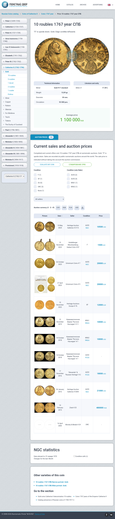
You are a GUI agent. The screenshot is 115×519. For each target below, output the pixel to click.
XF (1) (40, 179)
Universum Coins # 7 (73, 263)
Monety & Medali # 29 (73, 425)
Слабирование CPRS (77, 164)
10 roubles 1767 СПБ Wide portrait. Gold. (51, 486)
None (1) (41, 191)
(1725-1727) (13, 27)
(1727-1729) (11, 33)
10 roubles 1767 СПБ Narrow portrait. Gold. (52, 482)
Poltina (10, 94)
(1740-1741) (14, 48)
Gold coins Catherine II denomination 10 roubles (54, 496)
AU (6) (40, 183)
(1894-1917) (13, 159)
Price (101, 216)
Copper (7, 102)
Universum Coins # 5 (73, 284)
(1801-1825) (13, 136)
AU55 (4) (74, 179)
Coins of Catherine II (30, 14)
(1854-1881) (13, 148)
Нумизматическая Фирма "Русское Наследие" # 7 (73, 339)
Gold (6, 72)
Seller (73, 216)
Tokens (7, 121)
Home (57, 5)
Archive (83, 5)
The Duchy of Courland (12, 125)
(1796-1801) (11, 130)
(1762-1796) (13, 67)
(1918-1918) (13, 165)
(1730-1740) (13, 40)
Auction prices (44, 137)
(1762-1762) (12, 61)
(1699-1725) (11, 21)
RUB (64, 207)
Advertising (98, 5)
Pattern (7, 106)
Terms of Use (40, 514)
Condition (87, 216)
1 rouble (11, 91)
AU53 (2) (74, 175)
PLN (70, 207)
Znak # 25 (73, 408)
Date (60, 216)
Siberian (7, 109)
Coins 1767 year (47, 14)
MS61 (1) (74, 183)
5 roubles (11, 79)
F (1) (39, 175)
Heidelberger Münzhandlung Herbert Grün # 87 (73, 245)
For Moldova (9, 113)
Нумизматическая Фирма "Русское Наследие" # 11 (73, 322)
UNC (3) (40, 187)
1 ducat (10, 83)
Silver (6, 98)
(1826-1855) (12, 142)
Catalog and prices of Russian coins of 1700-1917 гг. (56, 500)
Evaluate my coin (47, 164)
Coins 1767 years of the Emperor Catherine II (91, 496)
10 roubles (12, 75)
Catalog (69, 5)
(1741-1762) (12, 55)
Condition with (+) (81, 456)
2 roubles (11, 87)
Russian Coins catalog (10, 14)
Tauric (6, 117)
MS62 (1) (74, 187)
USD (77, 207)
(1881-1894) (14, 154)
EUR (58, 207)
